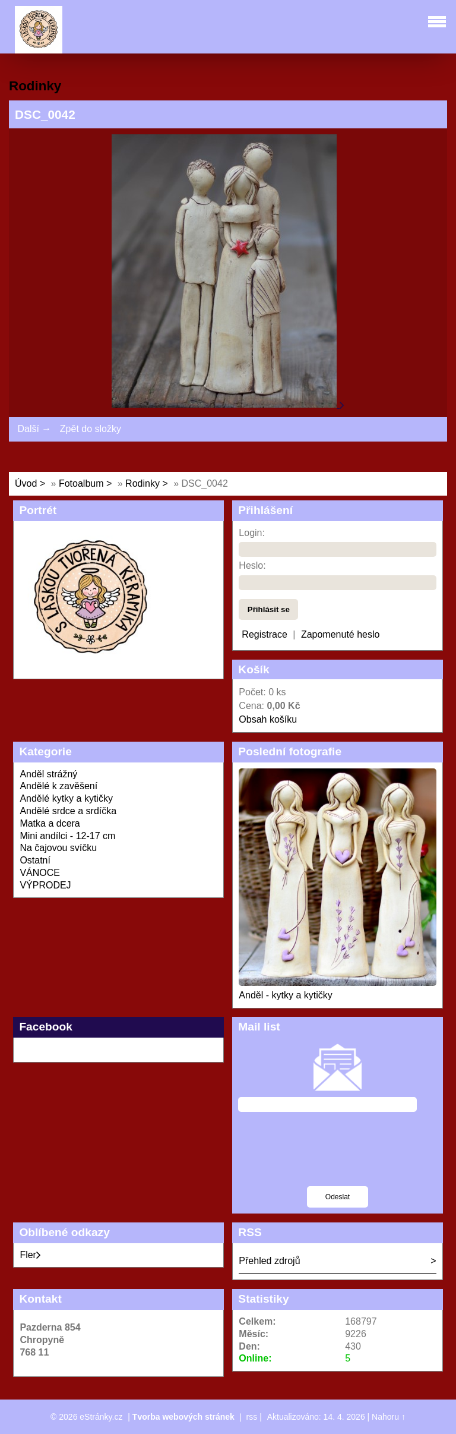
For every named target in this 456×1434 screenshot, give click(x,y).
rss (252, 1417)
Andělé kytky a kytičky (66, 798)
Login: (252, 533)
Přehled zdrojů (269, 1261)
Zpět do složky (90, 429)
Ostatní (35, 860)
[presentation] (337, 1156)
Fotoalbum (81, 483)
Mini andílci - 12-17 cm (67, 836)
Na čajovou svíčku (58, 848)
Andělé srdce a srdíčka (68, 811)
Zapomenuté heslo (340, 634)
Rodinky (143, 483)
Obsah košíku (268, 719)
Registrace (264, 634)
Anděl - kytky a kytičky (285, 995)
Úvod (26, 483)
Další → (34, 429)
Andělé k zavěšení (58, 786)
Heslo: (252, 565)
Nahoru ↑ (389, 1417)
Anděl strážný (48, 774)
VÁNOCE (40, 873)
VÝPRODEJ (45, 885)
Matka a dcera (50, 823)
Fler (30, 1255)
